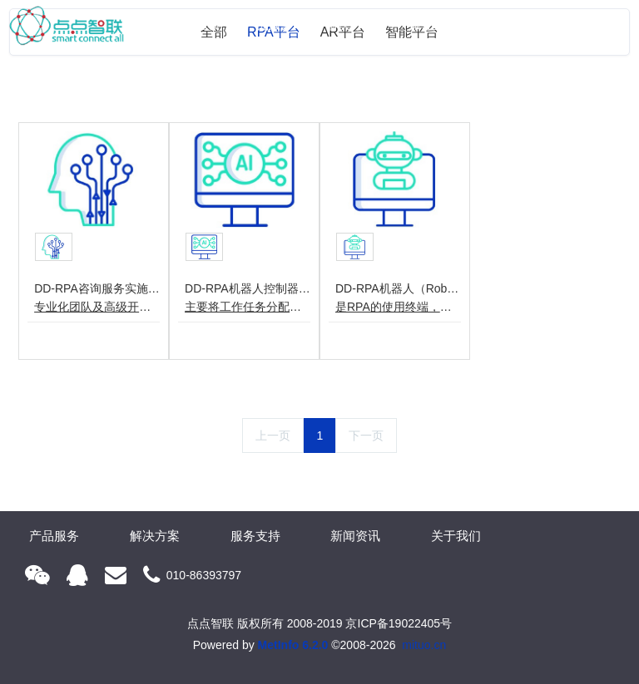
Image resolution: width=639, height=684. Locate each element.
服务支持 (432, 25)
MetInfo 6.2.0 (293, 645)
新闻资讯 (504, 25)
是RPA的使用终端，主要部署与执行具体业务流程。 (398, 306)
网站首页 (197, 25)
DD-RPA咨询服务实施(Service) (97, 288)
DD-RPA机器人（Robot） (398, 288)
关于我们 (585, 25)
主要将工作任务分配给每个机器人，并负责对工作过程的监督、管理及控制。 (247, 306)
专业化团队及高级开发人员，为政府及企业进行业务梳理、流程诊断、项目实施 (97, 306)
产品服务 (268, 25)
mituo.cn (424, 645)
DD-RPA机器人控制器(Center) (247, 288)
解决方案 (350, 25)
